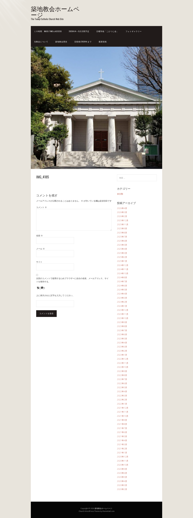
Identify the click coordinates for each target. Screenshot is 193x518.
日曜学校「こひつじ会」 (107, 31)
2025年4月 (122, 248)
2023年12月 (122, 310)
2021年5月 (122, 436)
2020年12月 (122, 456)
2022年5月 (122, 387)
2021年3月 (122, 444)
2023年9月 (122, 322)
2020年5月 (122, 477)
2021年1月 (122, 452)
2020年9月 (122, 469)
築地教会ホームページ (55, 11)
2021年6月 (122, 432)
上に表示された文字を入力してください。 (55, 295)
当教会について (41, 41)
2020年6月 (122, 473)
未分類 (120, 193)
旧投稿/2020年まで (83, 41)
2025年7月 (122, 236)
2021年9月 (122, 420)
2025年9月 (122, 228)
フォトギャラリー (134, 31)
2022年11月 (122, 363)
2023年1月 (122, 354)
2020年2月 (122, 489)
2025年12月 (122, 220)
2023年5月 (122, 338)
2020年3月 (122, 485)
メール (40, 248)
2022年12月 (122, 358)
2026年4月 (122, 208)
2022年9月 (122, 371)
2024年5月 (122, 289)
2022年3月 (122, 395)
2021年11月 (122, 411)
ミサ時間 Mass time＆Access (48, 31)
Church (82, 511)
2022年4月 (122, 391)
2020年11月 (122, 460)
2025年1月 (122, 261)
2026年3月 (122, 212)
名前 (39, 235)
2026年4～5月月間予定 (79, 31)
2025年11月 (122, 224)
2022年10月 (122, 367)
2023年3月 (122, 346)
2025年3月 (122, 253)
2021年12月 (122, 407)
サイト (39, 261)
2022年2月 (122, 399)
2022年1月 (122, 403)
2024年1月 (122, 306)
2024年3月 (122, 297)
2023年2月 (122, 350)
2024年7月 (122, 281)
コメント (41, 207)
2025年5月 (122, 244)
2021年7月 (122, 428)
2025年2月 (122, 257)
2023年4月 (122, 342)
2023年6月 (122, 334)
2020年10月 (122, 464)
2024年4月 (122, 293)
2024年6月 (122, 285)
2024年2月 (122, 301)
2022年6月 (122, 383)
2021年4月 (122, 440)
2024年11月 (122, 269)
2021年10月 (122, 416)
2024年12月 (122, 265)
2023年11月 (122, 314)
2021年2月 (122, 448)
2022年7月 (122, 379)
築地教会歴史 (61, 41)
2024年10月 (122, 273)
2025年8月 (122, 232)
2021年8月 (122, 424)
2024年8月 (122, 277)
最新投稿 (103, 41)
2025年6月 (122, 240)
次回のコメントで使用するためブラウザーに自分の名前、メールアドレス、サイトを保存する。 (72, 280)
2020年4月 (122, 481)
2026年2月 (122, 216)
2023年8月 (122, 326)
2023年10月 (122, 318)
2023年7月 (122, 330)
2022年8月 (122, 375)
